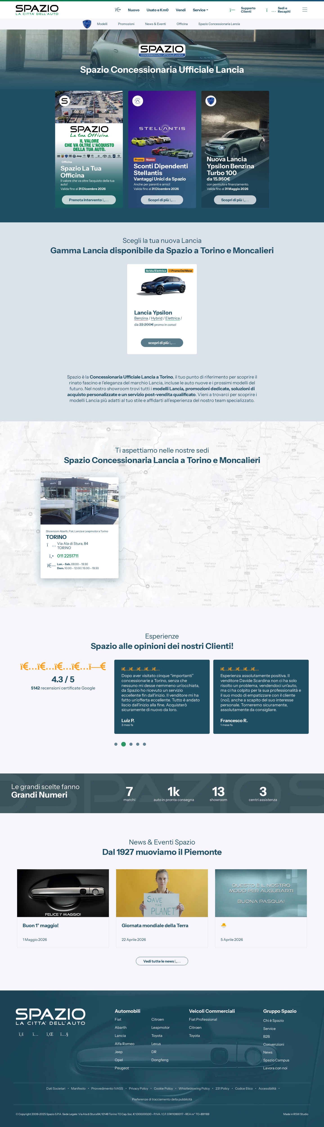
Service (199, 10)
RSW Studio (300, 1114)
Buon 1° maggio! (40, 925)
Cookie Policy (163, 1088)
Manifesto (78, 1088)
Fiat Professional (203, 1019)
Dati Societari (55, 1088)
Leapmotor (160, 1027)
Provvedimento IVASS (107, 1088)
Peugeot (122, 1068)
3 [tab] (131, 744)
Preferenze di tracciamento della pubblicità (162, 1099)
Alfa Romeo (124, 1043)
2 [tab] (122, 744)
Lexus (156, 1043)
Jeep (119, 1051)
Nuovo (134, 10)
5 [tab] (144, 744)
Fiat (118, 1019)
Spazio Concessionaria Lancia (219, 24)
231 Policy (222, 1088)
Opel (119, 1060)
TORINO (56, 537)
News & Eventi (155, 24)
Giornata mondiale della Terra (155, 925)
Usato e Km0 (158, 10)
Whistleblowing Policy (194, 1088)
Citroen (157, 1019)
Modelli (102, 24)
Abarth (121, 1027)
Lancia (120, 1035)
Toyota (156, 1035)
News (267, 1052)
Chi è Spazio (273, 1020)
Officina (182, 24)
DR (154, 1051)
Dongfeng (160, 1060)
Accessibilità (267, 1088)
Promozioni (126, 24)
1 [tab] (116, 744)
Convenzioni (273, 1044)
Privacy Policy (138, 1088)
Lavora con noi (275, 1068)
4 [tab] (137, 744)
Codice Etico (244, 1088)
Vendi (181, 10)
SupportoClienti (242, 10)
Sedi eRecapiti (278, 10)
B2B (266, 1036)
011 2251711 (67, 556)
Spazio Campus (276, 1060)
